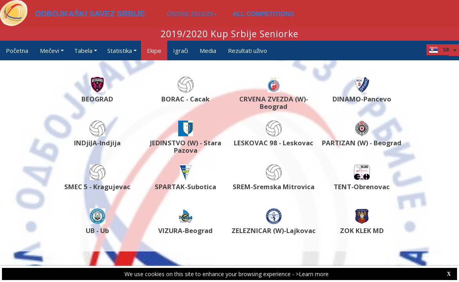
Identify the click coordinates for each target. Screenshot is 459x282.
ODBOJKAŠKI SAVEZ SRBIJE (90, 13)
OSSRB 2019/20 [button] (192, 14)
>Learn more (312, 274)
